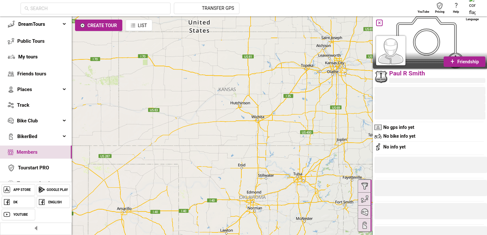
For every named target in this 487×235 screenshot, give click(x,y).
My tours (28, 57)
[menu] (36, 111)
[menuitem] (36, 24)
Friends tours (31, 74)
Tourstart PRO (33, 168)
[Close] (379, 23)
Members (27, 152)
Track (23, 105)
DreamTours (42, 24)
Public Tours (31, 41)
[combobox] (157, 8)
